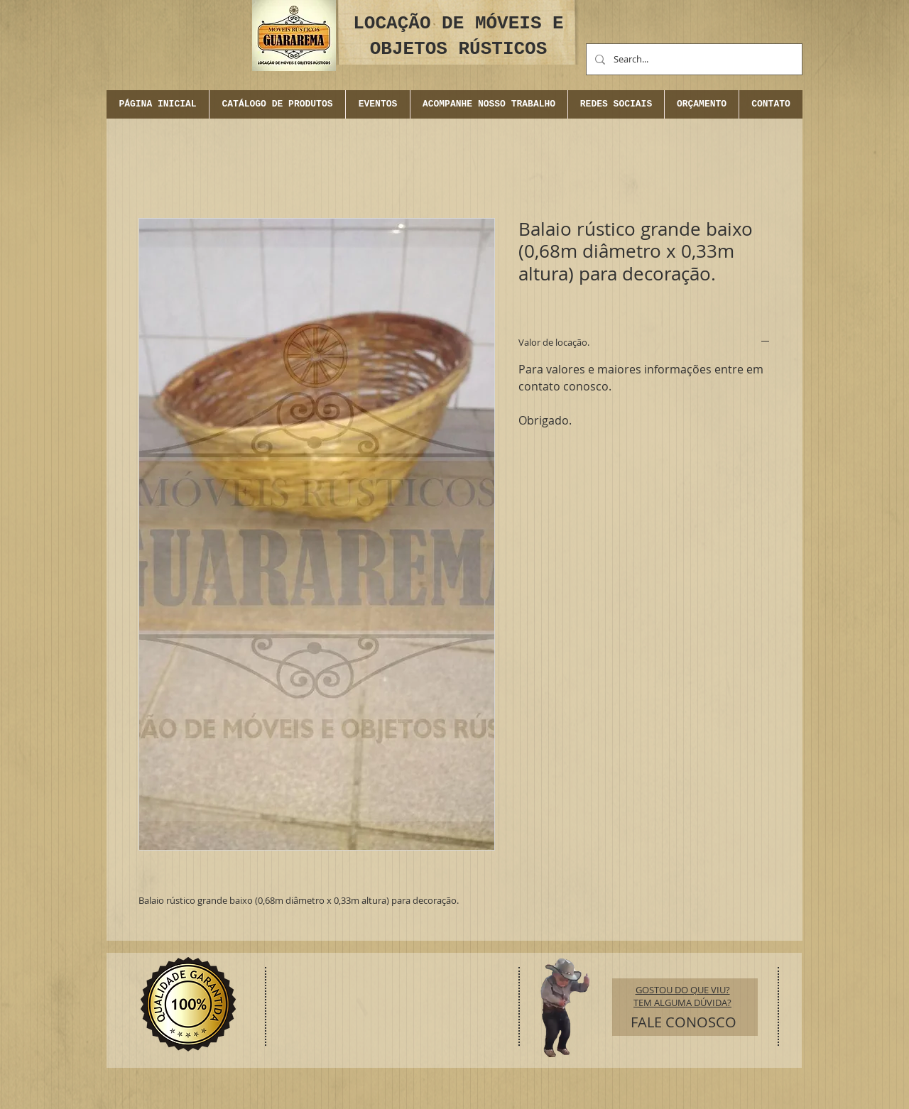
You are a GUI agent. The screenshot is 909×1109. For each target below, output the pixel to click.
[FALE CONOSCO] (683, 1022)
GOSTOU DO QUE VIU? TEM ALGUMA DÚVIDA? (682, 996)
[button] (377, 104)
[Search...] (693, 59)
